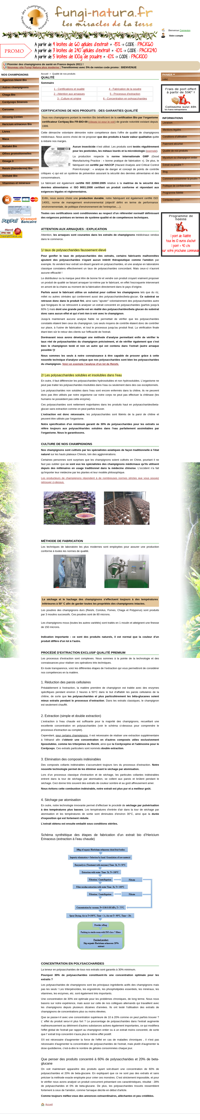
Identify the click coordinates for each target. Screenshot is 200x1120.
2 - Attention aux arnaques (69, 93)
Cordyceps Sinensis (15, 102)
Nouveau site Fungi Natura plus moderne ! (34, 67)
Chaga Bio (8, 94)
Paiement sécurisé (173, 143)
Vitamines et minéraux (16, 183)
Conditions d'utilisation (175, 136)
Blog (165, 171)
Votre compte (176, 35)
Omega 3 (7, 161)
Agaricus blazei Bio (14, 79)
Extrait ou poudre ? (173, 164)
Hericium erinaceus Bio (17, 124)
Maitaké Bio (9, 146)
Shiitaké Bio (9, 175)
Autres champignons (15, 87)
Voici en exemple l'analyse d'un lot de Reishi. (90, 364)
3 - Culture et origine (69, 98)
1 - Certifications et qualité (69, 88)
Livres (6, 131)
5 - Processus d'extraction (125, 93)
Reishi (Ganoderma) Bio (17, 168)
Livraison (167, 122)
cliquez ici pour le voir (102, 121)
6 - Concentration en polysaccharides (125, 98)
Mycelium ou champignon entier (180, 157)
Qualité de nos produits (175, 150)
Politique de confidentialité (177, 185)
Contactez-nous (171, 199)
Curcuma (8, 109)
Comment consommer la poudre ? (181, 178)
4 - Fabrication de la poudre (125, 88)
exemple (152, 150)
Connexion (185, 30)
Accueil (44, 74)
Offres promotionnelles (16, 153)
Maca (5, 138)
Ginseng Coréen (12, 116)
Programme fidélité (173, 192)
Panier (167, 74)
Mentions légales (172, 129)
